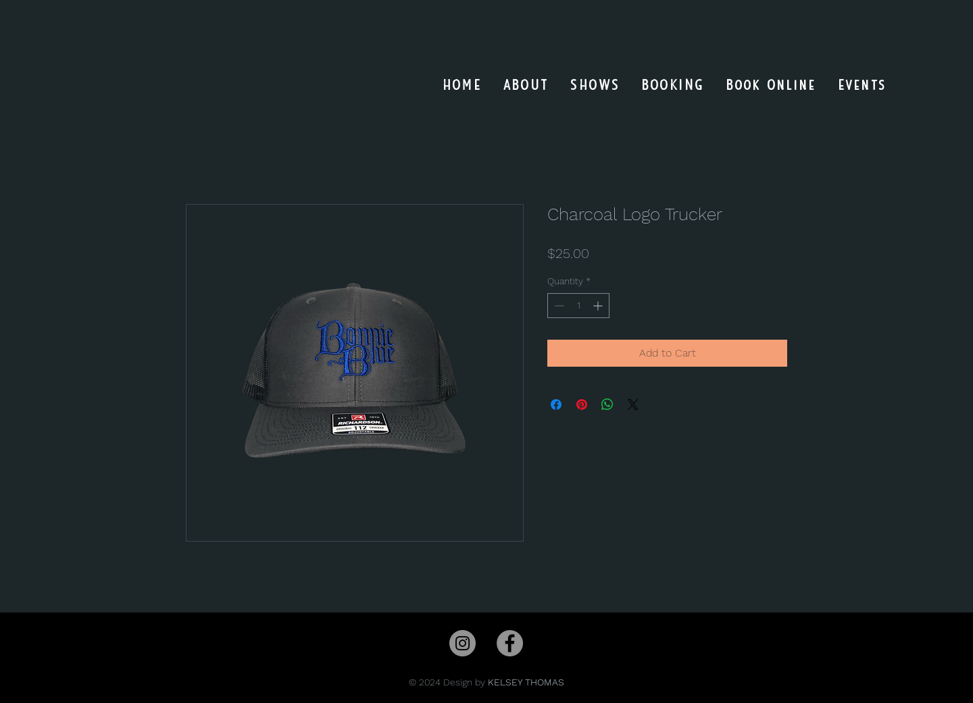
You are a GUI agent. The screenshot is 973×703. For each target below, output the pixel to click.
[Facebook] (510, 643)
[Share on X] (633, 404)
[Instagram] (462, 643)
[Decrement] (557, 305)
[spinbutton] (578, 305)
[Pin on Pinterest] (582, 404)
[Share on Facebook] (556, 404)
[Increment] (599, 305)
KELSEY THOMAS (526, 682)
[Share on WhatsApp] (607, 404)
